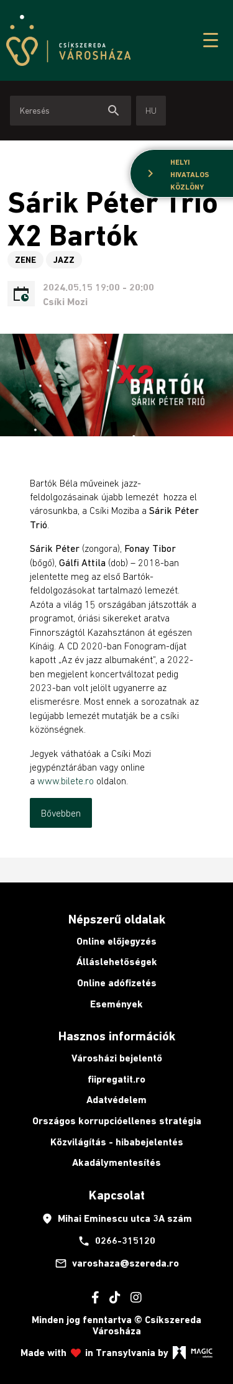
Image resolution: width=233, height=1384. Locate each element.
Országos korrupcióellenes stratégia (116, 1121)
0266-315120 (116, 1241)
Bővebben (61, 812)
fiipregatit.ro (116, 1079)
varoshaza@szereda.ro (117, 1263)
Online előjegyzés (116, 941)
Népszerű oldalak (116, 919)
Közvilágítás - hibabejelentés (116, 1142)
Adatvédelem (116, 1100)
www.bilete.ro (65, 780)
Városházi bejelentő (116, 1058)
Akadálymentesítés (116, 1162)
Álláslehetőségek (116, 962)
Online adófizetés (117, 983)
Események (116, 1004)
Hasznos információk (116, 1036)
